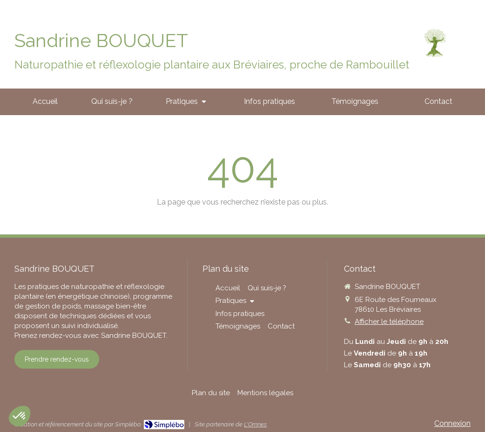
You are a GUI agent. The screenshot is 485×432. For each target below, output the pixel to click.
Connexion (452, 423)
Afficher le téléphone (389, 321)
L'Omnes (255, 424)
